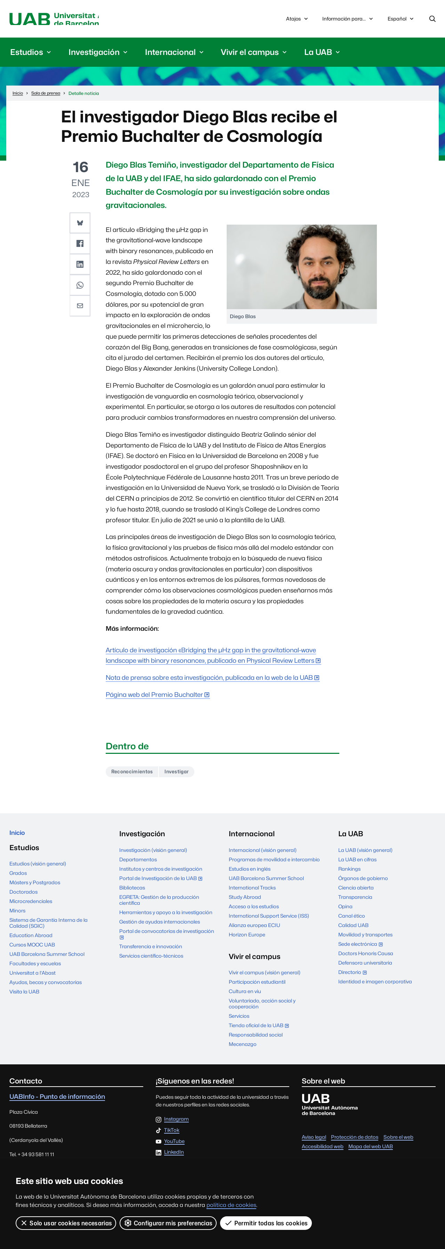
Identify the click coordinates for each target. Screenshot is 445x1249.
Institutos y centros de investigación (160, 872)
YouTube (174, 1144)
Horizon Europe (247, 938)
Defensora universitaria (365, 966)
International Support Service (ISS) (269, 919)
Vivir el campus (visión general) (264, 975)
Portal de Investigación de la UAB (162, 882)
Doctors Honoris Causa (365, 956)
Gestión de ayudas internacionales (159, 925)
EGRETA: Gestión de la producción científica (159, 903)
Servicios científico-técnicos (151, 959)
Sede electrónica (362, 948)
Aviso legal (314, 1140)
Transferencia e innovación (150, 949)
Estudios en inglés (249, 872)
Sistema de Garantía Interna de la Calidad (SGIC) (48, 928)
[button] (80, 224)
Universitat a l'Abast (32, 978)
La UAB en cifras (357, 862)
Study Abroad (245, 900)
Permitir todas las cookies (266, 1223)
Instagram (176, 1122)
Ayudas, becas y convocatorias (45, 988)
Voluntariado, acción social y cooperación (262, 1007)
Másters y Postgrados (34, 888)
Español (401, 21)
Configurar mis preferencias (168, 1223)
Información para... (348, 19)
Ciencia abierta (356, 891)
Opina (345, 909)
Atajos (297, 19)
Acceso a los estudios (254, 909)
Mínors (17, 916)
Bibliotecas (132, 891)
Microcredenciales (30, 907)
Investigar (185, 774)
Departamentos (138, 862)
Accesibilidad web (322, 1149)
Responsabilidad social (256, 1038)
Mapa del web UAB (370, 1149)
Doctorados (23, 897)
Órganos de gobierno (363, 881)
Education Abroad (30, 941)
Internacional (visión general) (263, 853)
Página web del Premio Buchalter (154, 696)
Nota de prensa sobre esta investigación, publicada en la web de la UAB (209, 679)
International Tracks (252, 891)
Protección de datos (354, 1140)
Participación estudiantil (257, 985)
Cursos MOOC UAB (32, 950)
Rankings (349, 872)
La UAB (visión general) (365, 853)
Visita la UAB (24, 997)
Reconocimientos (135, 774)
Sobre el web (398, 1140)
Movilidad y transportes (365, 938)
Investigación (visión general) (153, 853)
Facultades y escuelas (35, 969)
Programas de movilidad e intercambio (274, 862)
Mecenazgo (243, 1047)
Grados (18, 878)
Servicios (239, 1019)
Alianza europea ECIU (254, 928)
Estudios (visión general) (37, 869)
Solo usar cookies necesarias (66, 1223)
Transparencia (355, 900)
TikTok (171, 1133)
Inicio (18, 836)
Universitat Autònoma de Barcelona (75, 20)
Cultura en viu (245, 994)
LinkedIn (174, 1155)
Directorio (354, 976)
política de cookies (231, 1205)
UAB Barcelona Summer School (46, 959)
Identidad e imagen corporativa (375, 985)
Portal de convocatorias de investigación (166, 938)
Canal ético (351, 919)
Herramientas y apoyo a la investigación (165, 915)
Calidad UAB (353, 928)
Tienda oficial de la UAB (260, 1029)
